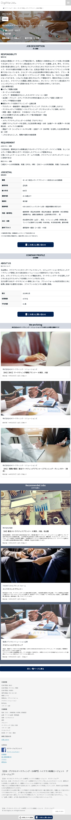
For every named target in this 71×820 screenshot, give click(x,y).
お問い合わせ (5, 739)
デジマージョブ (13, 803)
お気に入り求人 (58, 811)
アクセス (3, 759)
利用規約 (4, 754)
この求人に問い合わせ (37, 244)
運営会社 (4, 762)
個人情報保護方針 (6, 757)
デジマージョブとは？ (13, 752)
